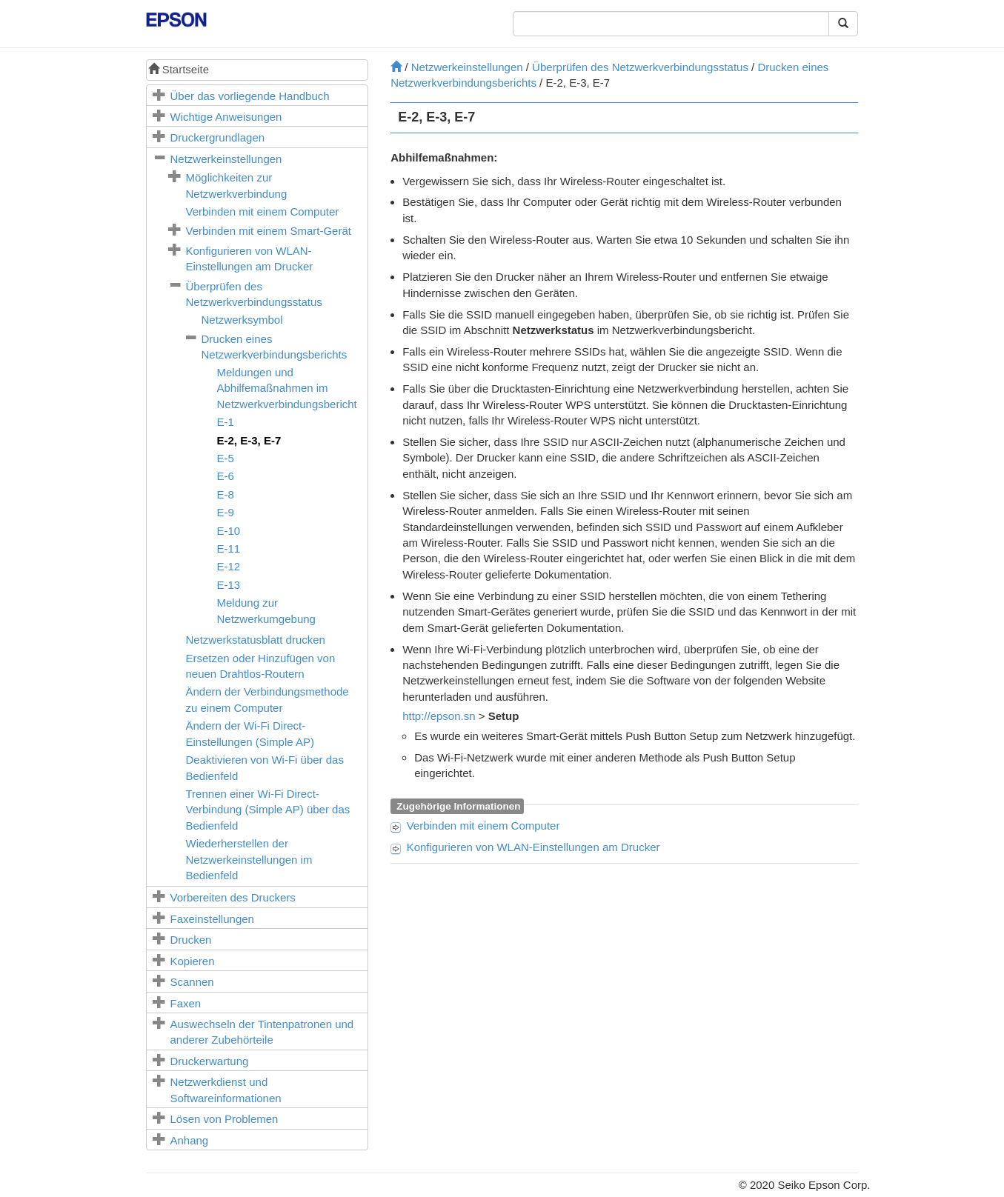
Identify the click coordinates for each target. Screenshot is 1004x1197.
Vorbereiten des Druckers (233, 897)
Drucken (191, 939)
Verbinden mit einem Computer (262, 211)
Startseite (179, 69)
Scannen (192, 982)
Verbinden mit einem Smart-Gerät (268, 230)
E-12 (229, 566)
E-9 (225, 512)
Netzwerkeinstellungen (226, 159)
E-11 (229, 548)
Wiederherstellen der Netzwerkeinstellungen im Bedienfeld (249, 859)
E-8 (225, 494)
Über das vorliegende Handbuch (250, 96)
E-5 (225, 458)
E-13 (229, 585)
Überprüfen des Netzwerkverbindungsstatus (640, 67)
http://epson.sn (438, 716)
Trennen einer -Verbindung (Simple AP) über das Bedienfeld (268, 809)
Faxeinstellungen (212, 919)
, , (249, 440)
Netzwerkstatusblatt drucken (255, 639)
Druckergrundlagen (217, 137)
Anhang (189, 1140)
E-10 (229, 530)
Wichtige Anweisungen (226, 116)
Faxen (186, 1003)
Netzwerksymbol (242, 319)
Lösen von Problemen (224, 1119)
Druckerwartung (209, 1061)
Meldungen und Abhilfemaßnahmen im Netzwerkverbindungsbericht (287, 388)
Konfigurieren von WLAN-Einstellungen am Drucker (533, 847)
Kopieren (192, 961)
